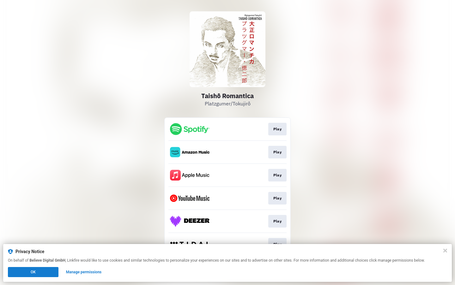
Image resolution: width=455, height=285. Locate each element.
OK (33, 272)
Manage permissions (84, 272)
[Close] (445, 251)
